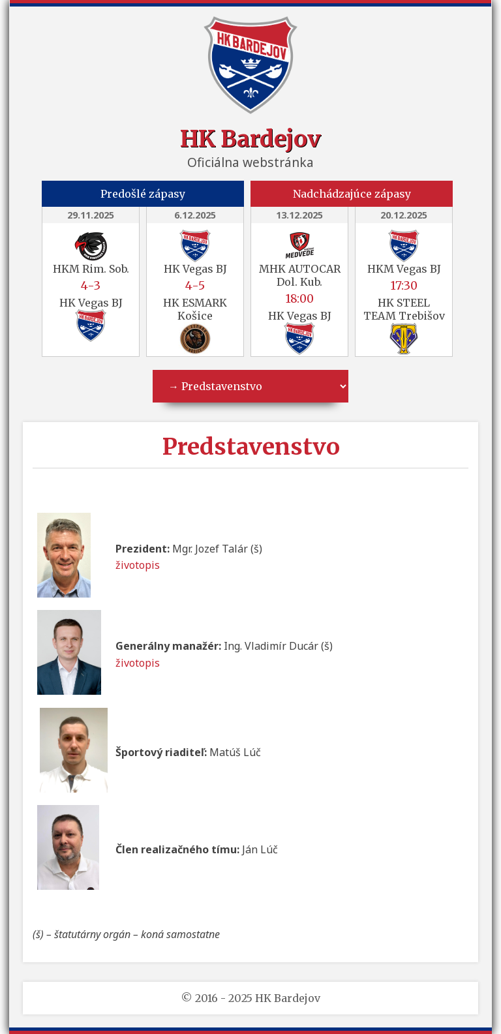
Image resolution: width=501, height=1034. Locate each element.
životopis (137, 565)
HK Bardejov (250, 138)
